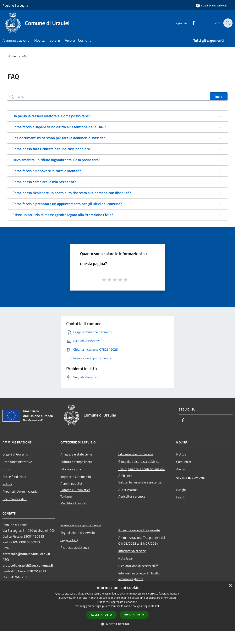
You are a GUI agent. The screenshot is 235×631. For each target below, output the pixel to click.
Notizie (181, 454)
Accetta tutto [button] (101, 614)
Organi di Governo (15, 454)
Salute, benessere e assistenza (140, 482)
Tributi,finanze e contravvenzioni (141, 468)
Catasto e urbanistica (75, 489)
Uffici (6, 469)
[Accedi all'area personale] (212, 5)
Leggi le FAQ (69, 540)
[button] (117, 624)
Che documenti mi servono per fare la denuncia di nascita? (58, 138)
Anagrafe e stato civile (76, 454)
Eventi (180, 497)
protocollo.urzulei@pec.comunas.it (27, 565)
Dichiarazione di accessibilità (138, 565)
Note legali (125, 558)
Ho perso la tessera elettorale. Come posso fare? (51, 116)
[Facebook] (190, 23)
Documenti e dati (14, 499)
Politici (7, 484)
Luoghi (181, 489)
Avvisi (180, 469)
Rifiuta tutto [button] (134, 614)
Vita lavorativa (70, 469)
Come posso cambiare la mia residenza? (44, 182)
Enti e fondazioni (14, 476)
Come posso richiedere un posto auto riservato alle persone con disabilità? (71, 193)
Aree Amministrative (17, 461)
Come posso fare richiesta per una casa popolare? (52, 149)
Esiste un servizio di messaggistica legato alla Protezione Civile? (62, 215)
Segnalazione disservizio (77, 532)
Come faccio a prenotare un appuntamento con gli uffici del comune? (67, 204)
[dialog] (117, 606)
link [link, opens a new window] (157, 606)
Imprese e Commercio (75, 476)
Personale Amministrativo (20, 491)
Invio (218, 96)
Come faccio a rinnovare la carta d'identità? (46, 171)
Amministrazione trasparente (139, 530)
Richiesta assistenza (74, 547)
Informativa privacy (132, 550)
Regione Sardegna (15, 5)
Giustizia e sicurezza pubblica (138, 461)
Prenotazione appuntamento (80, 525)
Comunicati (184, 461)
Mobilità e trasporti (73, 503)
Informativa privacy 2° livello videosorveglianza (138, 576)
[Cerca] (228, 23)
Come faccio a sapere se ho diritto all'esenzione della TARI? (59, 127)
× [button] (230, 585)
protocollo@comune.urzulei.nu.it (26, 553)
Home (11, 56)
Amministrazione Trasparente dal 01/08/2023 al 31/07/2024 (141, 540)
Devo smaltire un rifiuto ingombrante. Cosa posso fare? (56, 160)
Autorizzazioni (128, 489)
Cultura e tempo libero (76, 461)
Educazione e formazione (135, 454)
